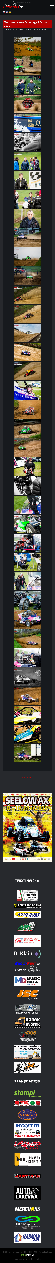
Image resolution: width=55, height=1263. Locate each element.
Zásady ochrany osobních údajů (27, 1259)
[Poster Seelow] (27, 869)
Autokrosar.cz (27, 777)
